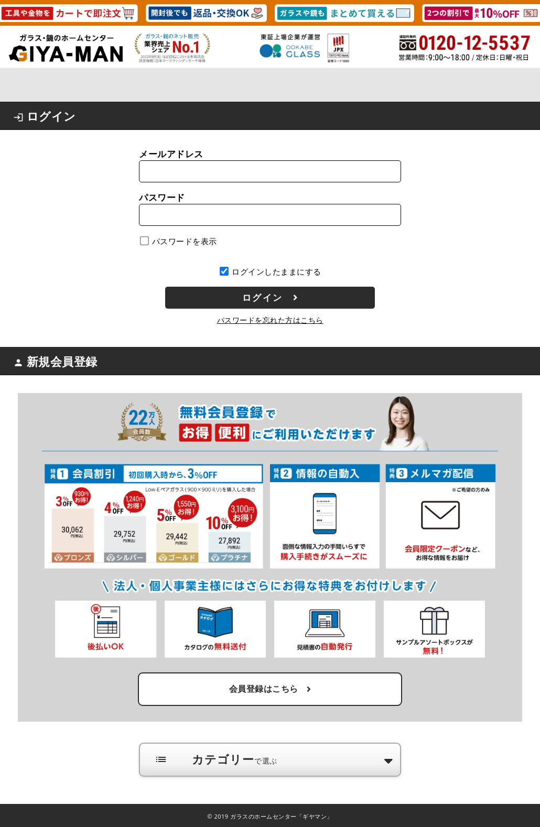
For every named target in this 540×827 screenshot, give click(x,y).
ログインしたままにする (276, 271)
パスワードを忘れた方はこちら (270, 320)
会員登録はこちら (270, 688)
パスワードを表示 (184, 241)
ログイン (270, 298)
